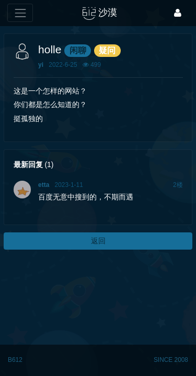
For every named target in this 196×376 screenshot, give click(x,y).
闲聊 (78, 50)
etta (43, 185)
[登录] (177, 13)
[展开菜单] (20, 13)
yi (40, 64)
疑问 (107, 50)
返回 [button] (98, 241)
